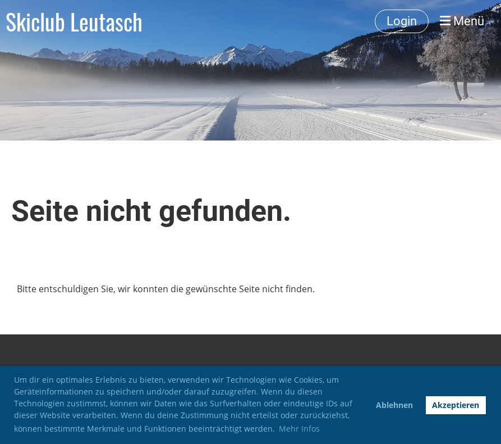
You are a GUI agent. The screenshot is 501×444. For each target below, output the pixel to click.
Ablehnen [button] (394, 405)
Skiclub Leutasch (74, 21)
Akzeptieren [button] (455, 405)
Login (402, 21)
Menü (462, 21)
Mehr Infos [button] (299, 428)
